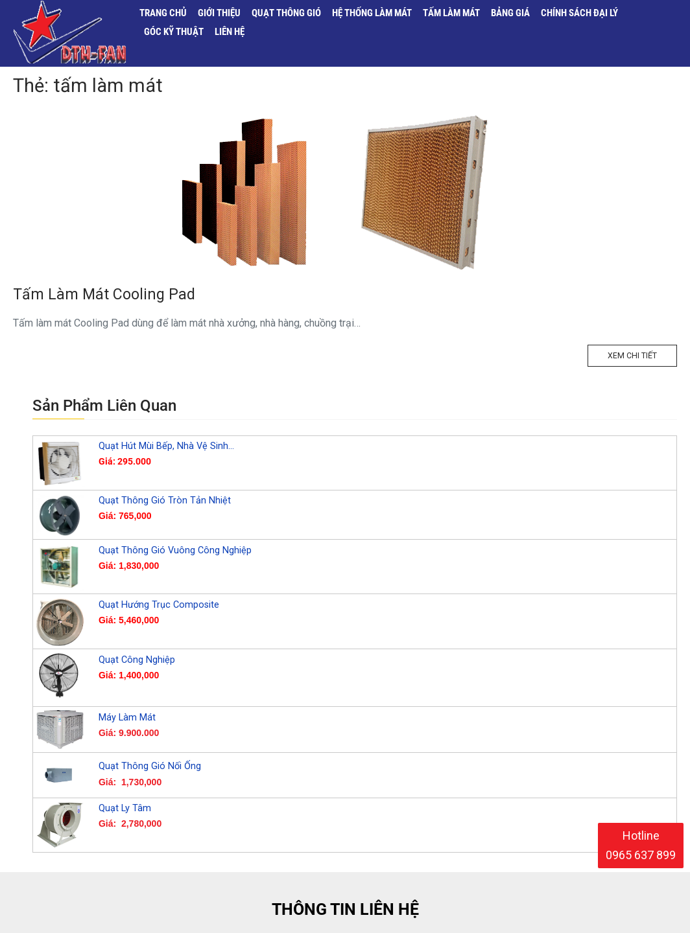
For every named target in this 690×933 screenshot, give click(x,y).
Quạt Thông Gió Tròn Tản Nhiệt (165, 536)
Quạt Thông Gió (287, 11)
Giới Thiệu (219, 11)
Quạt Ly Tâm (125, 843)
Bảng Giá (513, 11)
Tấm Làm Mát (453, 11)
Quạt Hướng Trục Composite (159, 640)
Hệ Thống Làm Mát (373, 11)
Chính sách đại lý (582, 11)
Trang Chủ (161, 11)
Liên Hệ (229, 32)
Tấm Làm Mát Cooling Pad (104, 330)
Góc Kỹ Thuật (173, 32)
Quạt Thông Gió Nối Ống (150, 801)
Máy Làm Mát (127, 753)
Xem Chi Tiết (636, 394)
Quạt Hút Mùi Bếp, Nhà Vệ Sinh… (166, 481)
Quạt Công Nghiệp (137, 695)
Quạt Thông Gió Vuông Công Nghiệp (175, 586)
